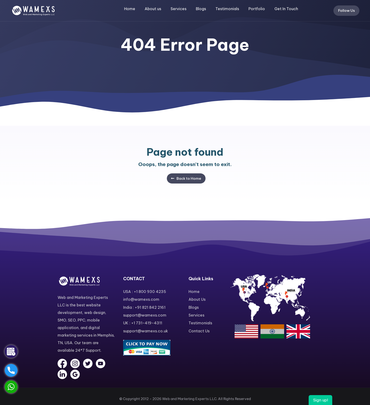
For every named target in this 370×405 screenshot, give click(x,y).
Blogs (201, 8)
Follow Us (346, 10)
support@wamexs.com (144, 315)
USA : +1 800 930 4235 (144, 291)
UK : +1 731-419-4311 (142, 323)
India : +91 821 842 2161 (144, 307)
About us (153, 8)
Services (178, 8)
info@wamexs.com (141, 299)
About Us (197, 299)
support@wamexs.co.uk (145, 331)
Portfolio (256, 8)
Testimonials (227, 8)
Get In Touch (286, 8)
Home (129, 8)
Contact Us (199, 331)
